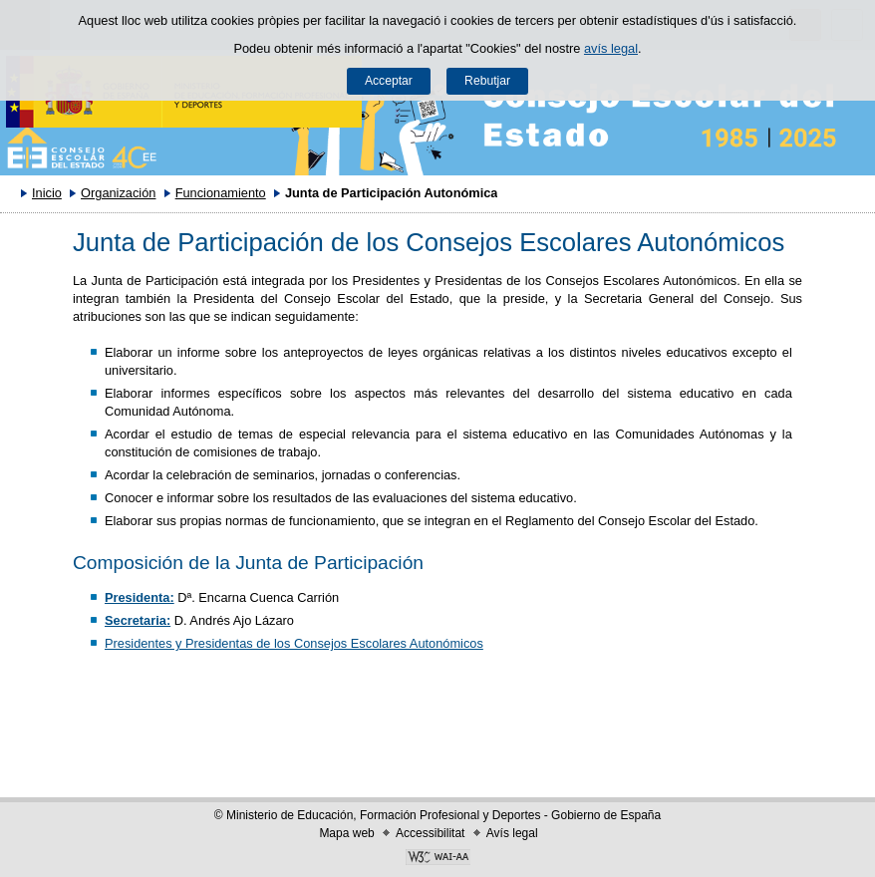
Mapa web (346, 833)
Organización (118, 192)
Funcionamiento (220, 192)
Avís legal (512, 833)
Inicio (47, 192)
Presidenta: (139, 597)
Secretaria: (137, 620)
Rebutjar (487, 81)
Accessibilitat (430, 833)
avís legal (611, 48)
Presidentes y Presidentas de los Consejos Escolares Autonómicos (294, 643)
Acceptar (389, 81)
